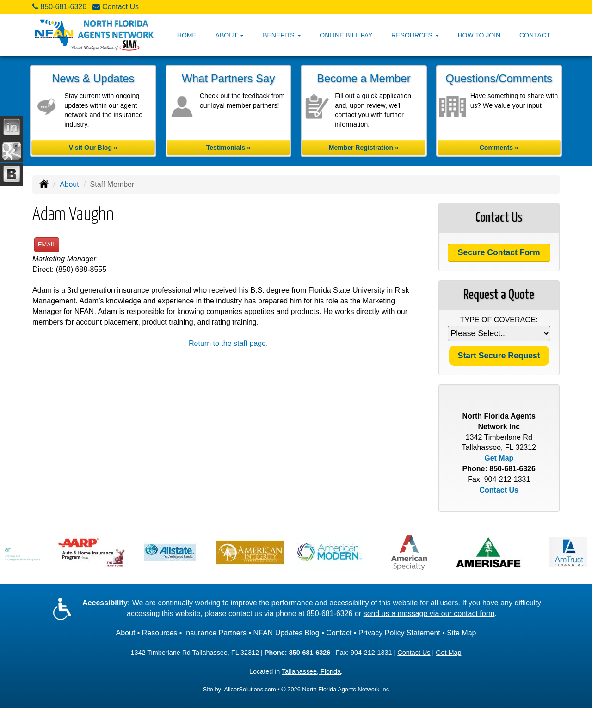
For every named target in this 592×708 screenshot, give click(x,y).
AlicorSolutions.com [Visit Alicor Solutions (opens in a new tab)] (250, 689)
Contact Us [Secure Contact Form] (499, 490)
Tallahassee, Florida (311, 671)
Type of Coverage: (499, 320)
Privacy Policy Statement (399, 633)
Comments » (499, 147)
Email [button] (47, 244)
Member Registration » (364, 147)
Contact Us (120, 7)
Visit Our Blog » (93, 147)
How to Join (478, 35)
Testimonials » (228, 147)
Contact (534, 35)
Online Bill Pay (346, 35)
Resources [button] (415, 35)
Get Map (498, 458)
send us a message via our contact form (429, 613)
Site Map (461, 633)
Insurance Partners (215, 633)
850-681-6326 (63, 7)
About (69, 184)
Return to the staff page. (228, 343)
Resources (159, 633)
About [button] (230, 35)
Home (187, 35)
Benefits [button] (282, 35)
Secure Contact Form (499, 252)
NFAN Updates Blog (286, 633)
